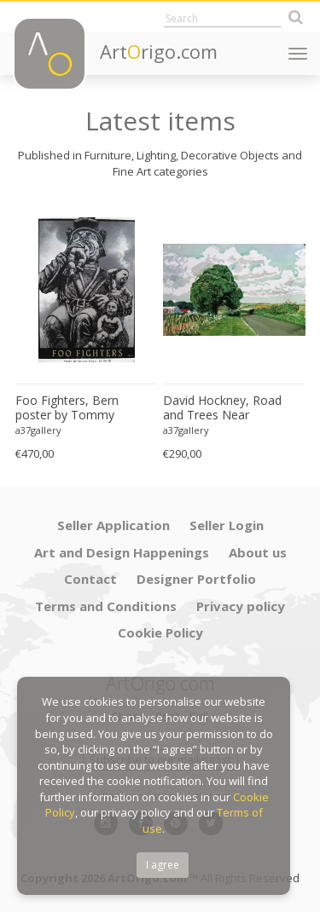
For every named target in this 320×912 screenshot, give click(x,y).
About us (258, 552)
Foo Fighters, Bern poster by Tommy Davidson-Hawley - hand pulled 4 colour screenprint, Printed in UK (85, 408)
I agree (162, 864)
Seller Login (226, 525)
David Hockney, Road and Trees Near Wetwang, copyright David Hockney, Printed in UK (234, 408)
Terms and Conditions (106, 606)
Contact (90, 578)
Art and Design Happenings (121, 552)
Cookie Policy (160, 632)
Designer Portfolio (196, 578)
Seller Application (113, 525)
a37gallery (38, 430)
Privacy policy (240, 606)
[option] (86, 333)
